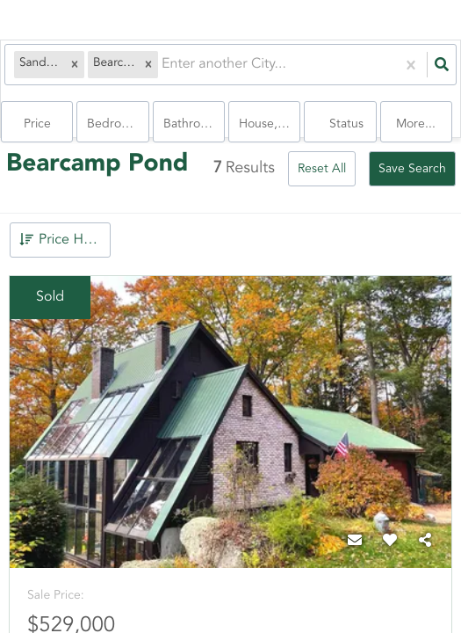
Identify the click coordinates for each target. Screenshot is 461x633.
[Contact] (354, 541)
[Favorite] (389, 541)
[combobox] (163, 64)
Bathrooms (193, 124)
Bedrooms (115, 124)
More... (416, 124)
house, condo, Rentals (269, 124)
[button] (74, 64)
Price (37, 124)
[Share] (425, 541)
